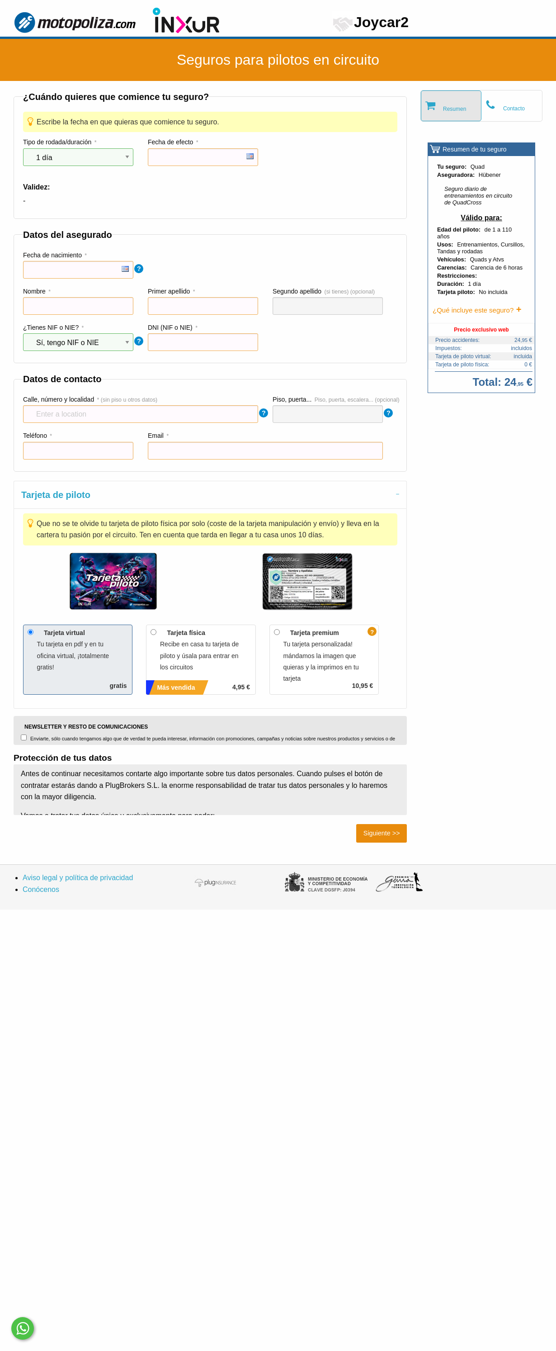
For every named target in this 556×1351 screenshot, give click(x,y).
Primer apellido (169, 291)
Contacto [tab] (514, 108)
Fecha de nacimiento (52, 255)
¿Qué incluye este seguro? (473, 310)
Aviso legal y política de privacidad (78, 878)
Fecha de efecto (170, 142)
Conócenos (41, 889)
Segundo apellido (297, 291)
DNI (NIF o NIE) (170, 327)
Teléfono (35, 435)
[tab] (210, 494)
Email (156, 435)
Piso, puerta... (292, 399)
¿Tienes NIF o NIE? (51, 327)
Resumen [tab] (454, 109)
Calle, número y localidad (58, 399)
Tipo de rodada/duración (57, 142)
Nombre (34, 291)
